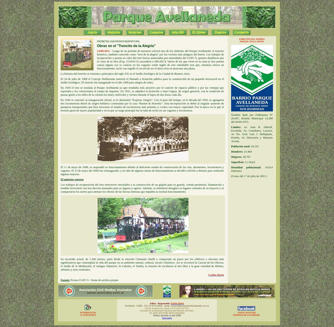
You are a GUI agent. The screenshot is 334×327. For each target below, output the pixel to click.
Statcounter (167, 318)
